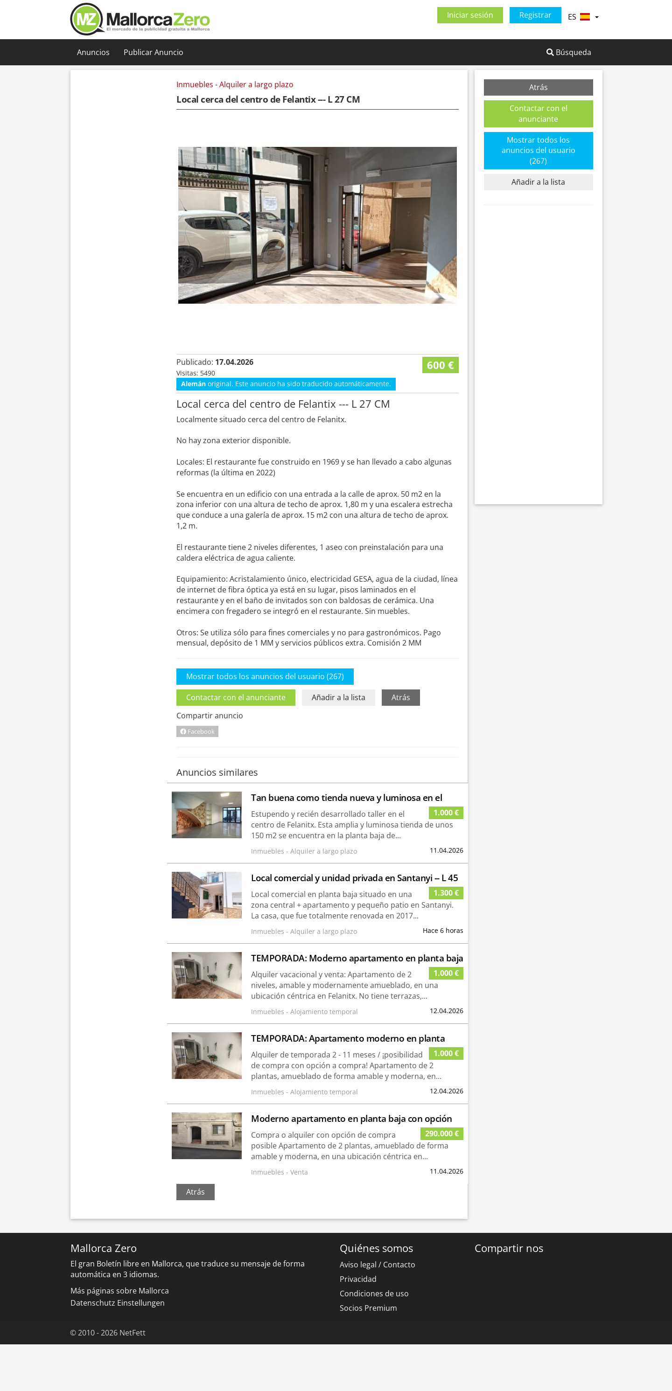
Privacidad (358, 1326)
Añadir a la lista (338, 744)
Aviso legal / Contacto (377, 1311)
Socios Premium (368, 1354)
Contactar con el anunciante (236, 744)
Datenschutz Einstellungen (117, 1349)
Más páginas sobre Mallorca (119, 1337)
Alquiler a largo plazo (256, 84)
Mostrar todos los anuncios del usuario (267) (265, 723)
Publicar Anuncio (153, 52)
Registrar (535, 15)
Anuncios (93, 52)
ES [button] (583, 17)
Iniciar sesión (470, 15)
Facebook (197, 778)
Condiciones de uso (374, 1340)
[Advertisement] (125, 219)
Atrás (401, 744)
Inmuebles (194, 84)
